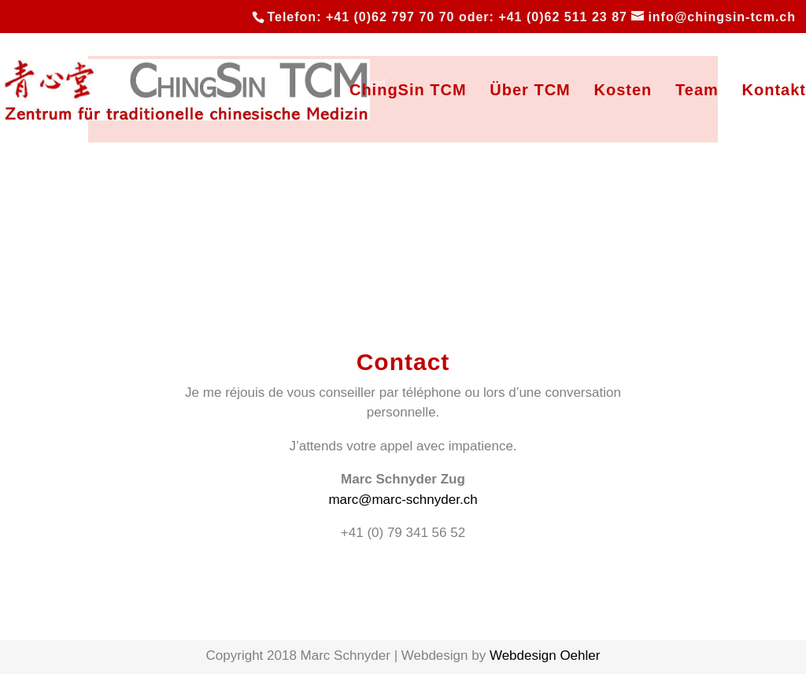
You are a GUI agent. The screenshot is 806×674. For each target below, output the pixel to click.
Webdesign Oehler (545, 655)
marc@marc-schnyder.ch (402, 499)
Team (697, 91)
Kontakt (774, 91)
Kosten (623, 91)
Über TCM (530, 91)
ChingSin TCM (408, 91)
